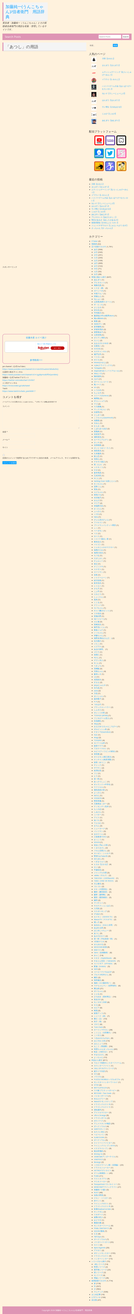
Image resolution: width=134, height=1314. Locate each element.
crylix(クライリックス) (103, 365)
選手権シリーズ (100, 1269)
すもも (96, 682)
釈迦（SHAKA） (100, 966)
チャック (97, 765)
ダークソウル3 (100, 1239)
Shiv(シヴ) (98, 373)
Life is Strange (100, 1115)
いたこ (96, 643)
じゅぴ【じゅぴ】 (109, 113)
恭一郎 (96, 779)
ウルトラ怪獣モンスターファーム (107, 1063)
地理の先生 (98, 552)
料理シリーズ (99, 1267)
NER (96, 969)
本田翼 (96, 754)
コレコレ (97, 886)
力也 (96, 693)
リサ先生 (97, 613)
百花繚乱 (97, 721)
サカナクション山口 (102, 905)
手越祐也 (97, 870)
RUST (96, 1192)
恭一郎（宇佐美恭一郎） (104, 939)
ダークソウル (99, 1140)
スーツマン (98, 572)
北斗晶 (96, 688)
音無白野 (97, 616)
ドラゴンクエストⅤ (102, 1107)
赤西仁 (96, 654)
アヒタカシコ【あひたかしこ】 (104, 217)
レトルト (97, 586)
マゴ (96, 404)
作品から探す (96, 1060)
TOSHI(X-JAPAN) (101, 715)
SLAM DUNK (99, 1137)
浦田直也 (97, 437)
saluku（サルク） (101, 875)
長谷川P (97, 999)
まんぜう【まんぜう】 (111, 65)
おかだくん (98, 834)
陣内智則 (97, 376)
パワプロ (97, 1076)
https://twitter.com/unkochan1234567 (18, 380)
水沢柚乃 (97, 497)
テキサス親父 (99, 461)
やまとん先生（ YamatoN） (105, 961)
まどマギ (97, 1220)
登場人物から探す (98, 277)
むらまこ (97, 426)
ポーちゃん (98, 991)
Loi (95, 677)
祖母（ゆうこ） (100, 762)
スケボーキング (100, 911)
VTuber (94, 241)
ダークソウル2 (100, 1126)
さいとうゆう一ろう (102, 448)
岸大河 (96, 310)
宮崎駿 (96, 668)
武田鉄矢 (97, 679)
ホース (96, 536)
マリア (96, 503)
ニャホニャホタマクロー (104, 547)
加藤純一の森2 (100, 1189)
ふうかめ (97, 390)
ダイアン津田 (99, 337)
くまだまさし (99, 847)
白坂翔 (96, 412)
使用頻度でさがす (98, 1280)
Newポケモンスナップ (103, 1101)
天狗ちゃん (98, 671)
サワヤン (97, 768)
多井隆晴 (97, 326)
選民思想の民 (99, 790)
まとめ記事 (96, 1294)
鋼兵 (96, 977)
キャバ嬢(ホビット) (102, 610)
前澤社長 (97, 770)
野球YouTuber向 (101, 856)
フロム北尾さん (100, 850)
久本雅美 (97, 453)
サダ (96, 470)
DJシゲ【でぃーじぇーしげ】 (114, 93)
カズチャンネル (100, 351)
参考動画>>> (36, 359)
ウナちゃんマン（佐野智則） (106, 985)
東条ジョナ (98, 630)
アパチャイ (98, 903)
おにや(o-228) (100, 1040)
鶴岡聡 (96, 398)
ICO (95, 1074)
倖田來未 (97, 450)
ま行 (96, 266)
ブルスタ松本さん (101, 974)
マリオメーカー (100, 1181)
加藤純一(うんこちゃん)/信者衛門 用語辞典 (25, 11)
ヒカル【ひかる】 (101, 864)
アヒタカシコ (99, 282)
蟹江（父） (98, 1018)
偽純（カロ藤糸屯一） (103, 983)
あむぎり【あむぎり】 (111, 120)
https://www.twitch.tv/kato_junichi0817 (18, 391)
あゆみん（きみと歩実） (104, 925)
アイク (96, 817)
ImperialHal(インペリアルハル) (106, 370)
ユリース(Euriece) (101, 395)
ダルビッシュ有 (100, 729)
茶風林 (96, 431)
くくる (96, 602)
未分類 (94, 1300)
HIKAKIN (97, 798)
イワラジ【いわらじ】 (111, 79)
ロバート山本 (99, 743)
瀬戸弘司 (97, 354)
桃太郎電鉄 (98, 1151)
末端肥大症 (98, 506)
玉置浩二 (97, 346)
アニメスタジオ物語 (102, 1123)
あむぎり (97, 279)
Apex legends (99, 1247)
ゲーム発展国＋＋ (101, 1173)
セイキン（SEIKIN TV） (104, 916)
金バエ (96, 820)
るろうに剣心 (99, 1132)
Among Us (98, 1154)
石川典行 (97, 641)
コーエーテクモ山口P (103, 972)
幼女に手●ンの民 (101, 845)
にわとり (97, 594)
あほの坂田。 (99, 649)
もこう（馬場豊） (101, 1046)
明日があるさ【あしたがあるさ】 (105, 220)
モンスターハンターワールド (106, 1082)
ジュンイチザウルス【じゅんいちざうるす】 (109, 225)
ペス (96, 533)
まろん (96, 825)
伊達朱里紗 (98, 329)
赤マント (97, 1200)
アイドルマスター (101, 1112)
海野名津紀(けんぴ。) (103, 638)
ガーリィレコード (101, 382)
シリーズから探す (98, 1261)
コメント (6, 406)
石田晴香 (97, 445)
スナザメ (97, 569)
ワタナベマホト (100, 748)
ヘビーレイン (99, 1134)
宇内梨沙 (97, 313)
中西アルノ (98, 293)
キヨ (96, 1005)
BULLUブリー (99, 1098)
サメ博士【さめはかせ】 (112, 107)
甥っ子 (96, 922)
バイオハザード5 (101, 1096)
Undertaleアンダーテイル (104, 1156)
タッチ (96, 442)
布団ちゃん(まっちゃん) (103, 1049)
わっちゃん (98, 483)
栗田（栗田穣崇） (101, 897)
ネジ (96, 867)
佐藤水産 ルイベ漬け (36, 337)
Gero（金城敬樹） (101, 952)
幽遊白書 (97, 1222)
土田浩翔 (97, 335)
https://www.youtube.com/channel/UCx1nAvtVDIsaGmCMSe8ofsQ (30, 369)
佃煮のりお (98, 550)
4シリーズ (98, 1275)
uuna (96, 690)
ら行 (96, 271)
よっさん (97, 792)
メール (5, 439)
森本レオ (97, 674)
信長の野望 (98, 1195)
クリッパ (97, 605)
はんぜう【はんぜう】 (111, 100)
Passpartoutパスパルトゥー (105, 1184)
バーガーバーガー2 (102, 1242)
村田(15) (97, 495)
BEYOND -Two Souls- (103, 1093)
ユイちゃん (98, 492)
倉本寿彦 (97, 472)
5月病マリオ (99, 941)
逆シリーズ (98, 1272)
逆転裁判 (97, 1109)
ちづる (96, 555)
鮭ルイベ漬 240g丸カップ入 (47, 344)
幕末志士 (97, 541)
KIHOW (97, 348)
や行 (96, 268)
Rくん (96, 663)
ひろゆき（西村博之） (103, 996)
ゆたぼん (97, 858)
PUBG (96, 1176)
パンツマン (98, 831)
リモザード (98, 1214)
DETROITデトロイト (102, 1170)
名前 (5, 432)
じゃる (96, 994)
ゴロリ (96, 1024)
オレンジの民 (99, 712)
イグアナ (97, 646)
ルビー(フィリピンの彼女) (104, 751)
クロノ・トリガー (101, 1198)
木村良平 (97, 434)
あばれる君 (98, 927)
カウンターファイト (102, 1065)
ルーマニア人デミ (101, 439)
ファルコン (98, 522)
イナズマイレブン (101, 1148)
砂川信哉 (97, 580)
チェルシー (98, 561)
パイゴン (97, 544)
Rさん (96, 657)
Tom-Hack (98, 1027)
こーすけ (97, 1035)
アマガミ (97, 1250)
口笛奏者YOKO (100, 836)
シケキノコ (98, 467)
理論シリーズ (99, 1278)
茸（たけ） (98, 464)
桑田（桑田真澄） (101, 892)
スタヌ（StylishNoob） (103, 958)
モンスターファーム (102, 1225)
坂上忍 (96, 456)
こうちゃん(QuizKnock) (103, 417)
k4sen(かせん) (100, 362)
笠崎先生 (97, 624)
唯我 (96, 1010)
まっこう (97, 839)
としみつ (97, 415)
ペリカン (97, 357)
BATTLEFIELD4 (100, 1087)
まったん (97, 508)
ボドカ (96, 359)
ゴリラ (96, 652)
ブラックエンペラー (102, 707)
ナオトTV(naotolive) (102, 732)
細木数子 (97, 699)
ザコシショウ (99, 401)
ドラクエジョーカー (102, 1167)
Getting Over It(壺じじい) (104, 481)
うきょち (97, 665)
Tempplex (98, 368)
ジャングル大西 (100, 872)
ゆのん (96, 795)
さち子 (96, 588)
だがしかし (98, 558)
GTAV (96, 1085)
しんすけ (97, 710)
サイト (5, 447)
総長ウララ (98, 746)
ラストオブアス (100, 1178)
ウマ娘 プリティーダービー (105, 1090)
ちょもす (97, 393)
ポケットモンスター (102, 1253)
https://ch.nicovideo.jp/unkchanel (16, 385)
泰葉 (96, 321)
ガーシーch (98, 290)
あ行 (96, 249)
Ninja (96, 723)
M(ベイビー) (99, 619)
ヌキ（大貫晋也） (101, 889)
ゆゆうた (97, 950)
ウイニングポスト (101, 1203)
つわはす (97, 704)
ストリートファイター (103, 1143)
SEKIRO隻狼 (99, 1231)
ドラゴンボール (100, 1118)
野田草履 (97, 801)
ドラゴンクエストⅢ (102, 1206)
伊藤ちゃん (98, 635)
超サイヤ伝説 (99, 1071)
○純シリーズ (99, 1264)
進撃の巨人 (98, 1217)
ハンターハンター (101, 1258)
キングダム (98, 1211)
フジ (96, 773)
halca (96, 517)
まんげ (96, 500)
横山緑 (96, 988)
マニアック (98, 1291)
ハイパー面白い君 (101, 539)
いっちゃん (98, 632)
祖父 (96, 564)
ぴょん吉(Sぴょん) (101, 519)
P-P (95, 701)
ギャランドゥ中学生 (102, 784)
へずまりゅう (99, 861)
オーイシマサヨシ (101, 1029)
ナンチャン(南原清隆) (103, 759)
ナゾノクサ (98, 566)
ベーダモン (98, 530)
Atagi (96, 737)
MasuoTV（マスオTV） (103, 919)
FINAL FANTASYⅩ (101, 1228)
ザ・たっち (98, 304)
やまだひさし (99, 1054)
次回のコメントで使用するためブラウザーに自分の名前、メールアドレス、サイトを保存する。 (41, 458)
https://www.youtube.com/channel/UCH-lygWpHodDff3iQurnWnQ (30, 374)
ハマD (96, 514)
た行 (96, 257)
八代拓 (96, 908)
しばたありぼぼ (100, 428)
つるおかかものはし (102, 1038)
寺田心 (96, 459)
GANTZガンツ (100, 1129)
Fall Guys (97, 1236)
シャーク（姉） (100, 1016)
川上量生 (97, 883)
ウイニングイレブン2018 (104, 1145)
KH (95, 387)
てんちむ (97, 823)
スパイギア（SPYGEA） (104, 963)
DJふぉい (97, 299)
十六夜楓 (97, 406)
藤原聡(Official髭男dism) (104, 315)
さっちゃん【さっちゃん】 (102, 228)
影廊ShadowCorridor (102, 1209)
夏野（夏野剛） (100, 894)
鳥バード (97, 384)
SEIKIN (97, 842)
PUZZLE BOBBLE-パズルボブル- (107, 1079)
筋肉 (96, 599)
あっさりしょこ (100, 781)
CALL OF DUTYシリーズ (104, 1068)
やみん (96, 423)
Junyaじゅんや (100, 685)
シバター (97, 814)
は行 (96, 263)
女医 (96, 575)
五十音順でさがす (98, 246)
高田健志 (97, 980)
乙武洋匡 (97, 475)
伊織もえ (97, 296)
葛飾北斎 (97, 285)
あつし (96, 933)
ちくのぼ (97, 809)
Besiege (97, 1162)
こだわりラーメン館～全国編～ (107, 1165)
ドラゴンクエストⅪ (102, 1104)
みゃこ (96, 955)
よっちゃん (98, 1057)
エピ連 (96, 621)
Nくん (96, 478)
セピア (96, 1007)
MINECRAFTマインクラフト (105, 1187)
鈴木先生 (97, 583)
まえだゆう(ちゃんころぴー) (105, 726)
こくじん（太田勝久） (103, 1032)
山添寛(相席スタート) (103, 301)
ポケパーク (98, 1121)
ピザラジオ (96, 1297)
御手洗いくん (99, 627)
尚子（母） (98, 1021)
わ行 (96, 274)
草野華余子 (98, 332)
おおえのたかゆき (101, 343)
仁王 (96, 1234)
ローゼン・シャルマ (102, 853)
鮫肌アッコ (98, 1013)
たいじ (96, 340)
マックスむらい (100, 409)
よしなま (97, 307)
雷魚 (96, 489)
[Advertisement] (44, 285)
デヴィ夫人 (98, 660)
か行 (96, 252)
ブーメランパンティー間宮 (105, 525)
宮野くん (97, 486)
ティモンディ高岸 (101, 806)
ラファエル (98, 787)
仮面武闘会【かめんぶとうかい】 (105, 222)
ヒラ (96, 776)
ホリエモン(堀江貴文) (103, 757)
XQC (96, 734)
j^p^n (96, 379)
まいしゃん (98, 696)
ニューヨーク (99, 828)
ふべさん (97, 511)
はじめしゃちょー (101, 930)
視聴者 (94, 244)
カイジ (96, 1245)
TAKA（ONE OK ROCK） (104, 881)
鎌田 (96, 900)
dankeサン (98, 324)
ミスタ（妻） (99, 288)
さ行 (96, 255)
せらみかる (98, 944)
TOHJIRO (98, 740)
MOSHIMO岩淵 (100, 947)
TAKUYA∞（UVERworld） (105, 878)
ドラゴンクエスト (101, 1256)
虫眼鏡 (96, 420)
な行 (96, 260)
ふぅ (96, 528)
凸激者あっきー (100, 803)
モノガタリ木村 (100, 1002)
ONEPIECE (98, 1159)
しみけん (97, 812)
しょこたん (98, 597)
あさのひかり (99, 936)
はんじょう (98, 1043)
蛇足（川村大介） (101, 1052)
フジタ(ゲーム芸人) (102, 718)
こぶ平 (96, 591)
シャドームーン (100, 577)
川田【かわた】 (108, 58)
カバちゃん (98, 608)
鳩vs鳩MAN (99, 318)
